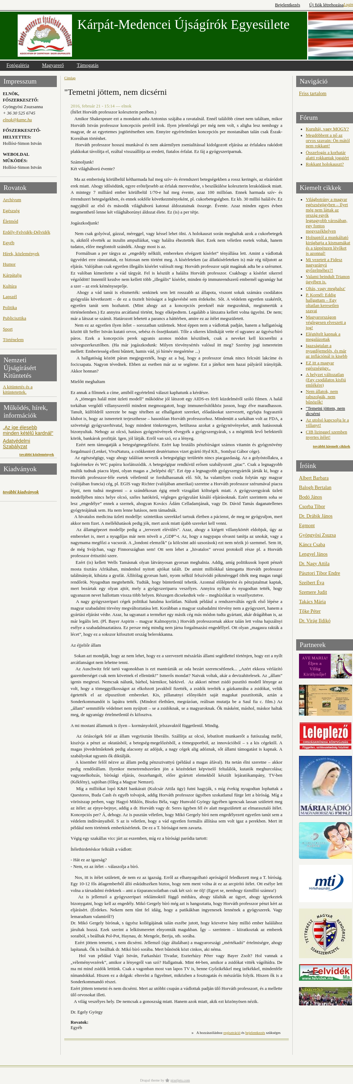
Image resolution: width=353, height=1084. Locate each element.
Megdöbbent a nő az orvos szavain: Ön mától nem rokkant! (328, 140)
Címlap (70, 78)
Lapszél (10, 296)
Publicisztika (14, 318)
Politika (10, 307)
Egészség (11, 210)
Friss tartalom (313, 93)
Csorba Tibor (312, 506)
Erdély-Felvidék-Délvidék (26, 232)
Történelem (13, 339)
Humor (9, 264)
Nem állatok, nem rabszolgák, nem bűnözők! (322, 397)
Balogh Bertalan (315, 487)
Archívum (12, 199)
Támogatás (87, 65)
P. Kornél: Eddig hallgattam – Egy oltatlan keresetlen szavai (322, 302)
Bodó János (310, 497)
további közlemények (36, 454)
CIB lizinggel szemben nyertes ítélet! (326, 435)
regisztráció (231, 1033)
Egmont (307, 525)
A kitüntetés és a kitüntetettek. (17, 389)
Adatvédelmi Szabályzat (16, 443)
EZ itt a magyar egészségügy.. (320, 366)
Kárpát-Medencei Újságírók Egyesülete (183, 24)
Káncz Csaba (312, 544)
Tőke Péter (310, 611)
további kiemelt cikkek (331, 446)
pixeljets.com (180, 1080)
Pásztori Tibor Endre (319, 573)
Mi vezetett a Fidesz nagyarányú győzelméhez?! (324, 265)
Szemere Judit (313, 592)
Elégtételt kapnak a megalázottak (323, 337)
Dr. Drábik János (316, 516)
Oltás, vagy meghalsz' (325, 288)
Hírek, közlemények (21, 253)
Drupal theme (150, 1080)
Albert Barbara (314, 478)
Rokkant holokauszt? (325, 164)
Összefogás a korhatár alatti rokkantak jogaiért (327, 155)
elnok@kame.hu (17, 119)
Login (348, 4)
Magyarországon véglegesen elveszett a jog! (326, 322)
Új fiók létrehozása (326, 4)
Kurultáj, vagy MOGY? (327, 129)
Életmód (10, 221)
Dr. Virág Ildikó (314, 620)
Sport (8, 329)
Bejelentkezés (287, 4)
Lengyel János (313, 554)
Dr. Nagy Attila (314, 563)
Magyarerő (53, 65)
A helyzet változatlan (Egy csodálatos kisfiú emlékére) (326, 380)
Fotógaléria (17, 65)
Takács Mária (312, 601)
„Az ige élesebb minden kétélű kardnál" (28, 430)
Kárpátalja (12, 275)
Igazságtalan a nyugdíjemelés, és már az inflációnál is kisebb (326, 351)
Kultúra (10, 286)
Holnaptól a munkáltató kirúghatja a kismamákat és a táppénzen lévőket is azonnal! (328, 245)
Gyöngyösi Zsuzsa (317, 535)
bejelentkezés (255, 1033)
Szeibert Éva (311, 582)
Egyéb (8, 242)
